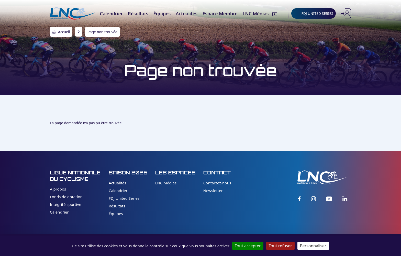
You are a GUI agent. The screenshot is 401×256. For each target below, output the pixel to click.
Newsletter (213, 190)
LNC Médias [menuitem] (256, 13)
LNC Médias (165, 182)
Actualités (117, 182)
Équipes (116, 213)
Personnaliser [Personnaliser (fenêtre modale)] (313, 246)
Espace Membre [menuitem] (220, 13)
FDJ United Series (124, 198)
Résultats (117, 205)
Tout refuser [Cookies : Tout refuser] (280, 246)
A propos (58, 189)
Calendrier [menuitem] (111, 13)
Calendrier (59, 212)
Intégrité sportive (65, 204)
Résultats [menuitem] (138, 13)
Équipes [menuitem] (162, 13)
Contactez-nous (217, 182)
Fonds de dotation (66, 196)
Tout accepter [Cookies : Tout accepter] (248, 246)
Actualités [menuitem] (186, 13)
